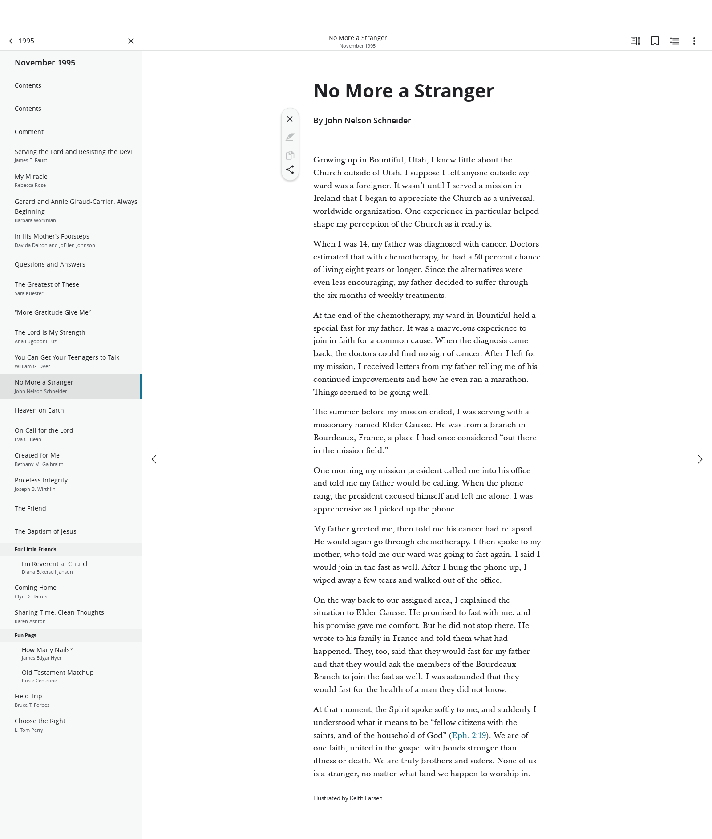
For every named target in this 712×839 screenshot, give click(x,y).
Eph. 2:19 (469, 737)
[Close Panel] (131, 43)
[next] (699, 429)
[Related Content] (675, 43)
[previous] (155, 429)
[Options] (694, 43)
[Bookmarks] (655, 43)
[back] (11, 43)
